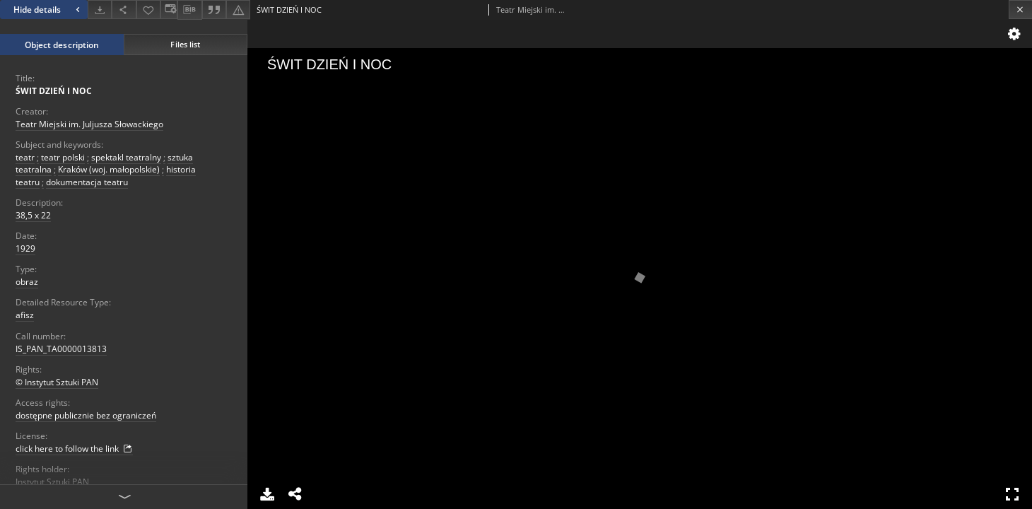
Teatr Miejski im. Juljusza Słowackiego (89, 124)
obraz (27, 282)
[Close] (1020, 9)
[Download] (100, 9)
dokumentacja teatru (87, 182)
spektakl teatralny (126, 157)
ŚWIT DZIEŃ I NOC (54, 91)
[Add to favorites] (148, 9)
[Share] (124, 9)
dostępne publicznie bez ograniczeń (86, 415)
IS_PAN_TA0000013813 (61, 349)
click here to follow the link (74, 449)
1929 (25, 248)
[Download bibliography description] (189, 10)
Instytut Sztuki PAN (52, 482)
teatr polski (63, 157)
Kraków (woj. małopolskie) (109, 169)
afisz (25, 315)
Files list (185, 44)
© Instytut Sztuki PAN (57, 382)
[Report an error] (238, 9)
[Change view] (168, 9)
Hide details (48, 10)
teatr (25, 157)
